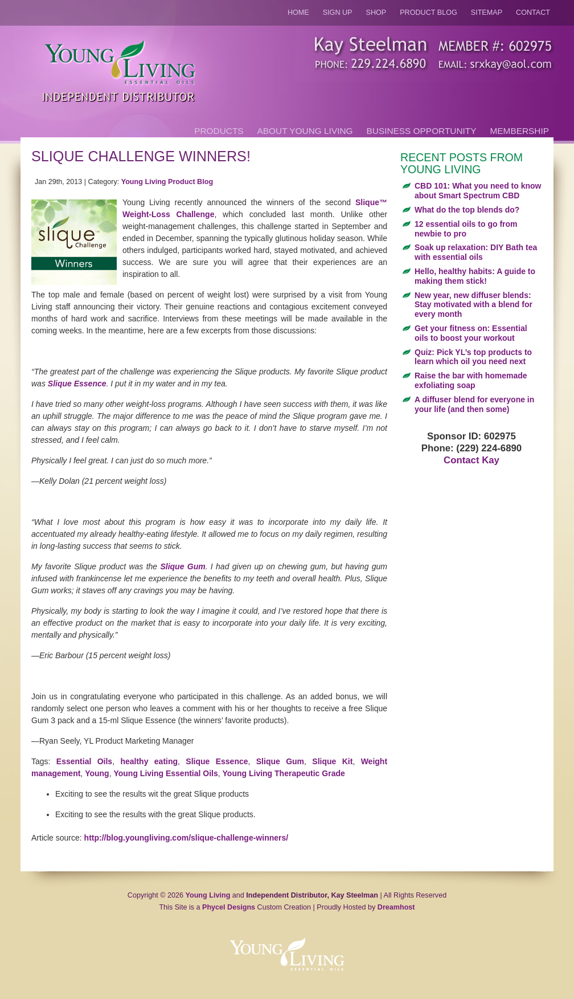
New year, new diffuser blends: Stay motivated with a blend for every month (473, 305)
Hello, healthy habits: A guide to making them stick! (475, 276)
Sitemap (486, 13)
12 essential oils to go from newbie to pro (466, 228)
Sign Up (337, 13)
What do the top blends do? (467, 209)
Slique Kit (332, 761)
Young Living (208, 895)
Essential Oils (84, 761)
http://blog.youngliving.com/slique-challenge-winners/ (186, 837)
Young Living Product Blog (167, 182)
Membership (519, 131)
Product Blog (428, 13)
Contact (533, 13)
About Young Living (305, 131)
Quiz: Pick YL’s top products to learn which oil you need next (473, 357)
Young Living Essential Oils (165, 773)
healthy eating (149, 761)
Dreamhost (396, 907)
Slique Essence (77, 383)
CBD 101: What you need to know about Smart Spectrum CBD (478, 190)
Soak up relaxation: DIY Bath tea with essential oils (476, 252)
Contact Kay (471, 460)
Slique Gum (182, 566)
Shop (376, 13)
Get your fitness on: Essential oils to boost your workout (471, 333)
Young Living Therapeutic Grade (284, 773)
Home (298, 13)
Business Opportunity (422, 131)
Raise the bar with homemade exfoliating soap (471, 380)
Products (218, 131)
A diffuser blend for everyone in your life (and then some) (474, 404)
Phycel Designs (228, 907)
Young (97, 773)
